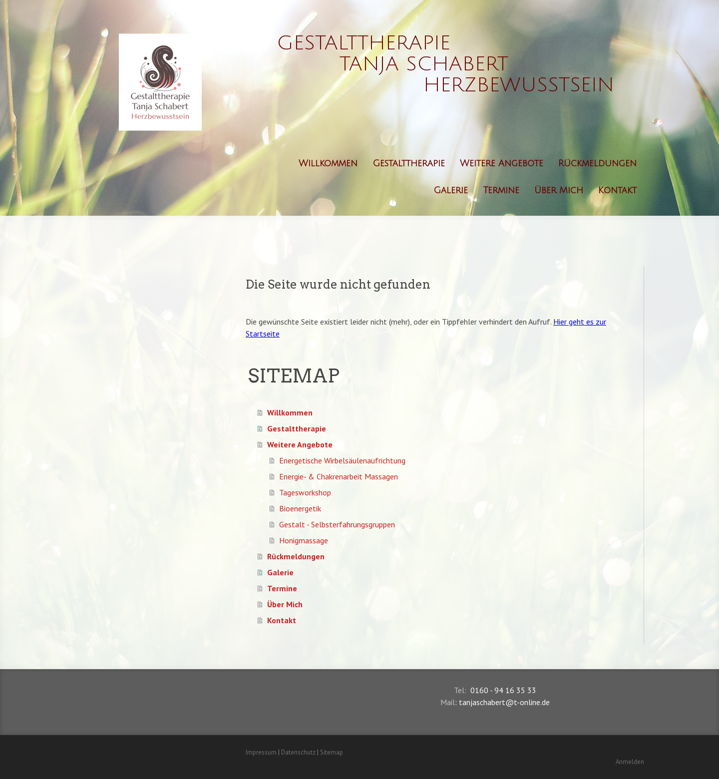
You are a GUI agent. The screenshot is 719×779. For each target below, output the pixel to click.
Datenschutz (298, 752)
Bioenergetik (300, 508)
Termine (501, 190)
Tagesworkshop (305, 492)
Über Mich (558, 190)
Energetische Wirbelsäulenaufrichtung (342, 460)
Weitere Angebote (501, 163)
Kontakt (617, 190)
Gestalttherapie (408, 163)
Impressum (261, 752)
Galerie (450, 190)
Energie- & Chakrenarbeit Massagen (338, 476)
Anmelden (630, 762)
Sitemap (331, 752)
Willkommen (328, 163)
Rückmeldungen (597, 163)
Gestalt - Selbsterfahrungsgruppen (337, 524)
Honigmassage (303, 540)
